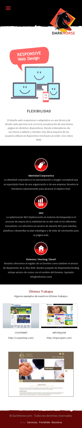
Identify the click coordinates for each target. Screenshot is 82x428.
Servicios (32, 422)
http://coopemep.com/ (21, 337)
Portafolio (44, 422)
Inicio (23, 422)
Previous (14, 82)
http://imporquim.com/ (59, 337)
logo (62, 20)
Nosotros (57, 422)
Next (67, 82)
